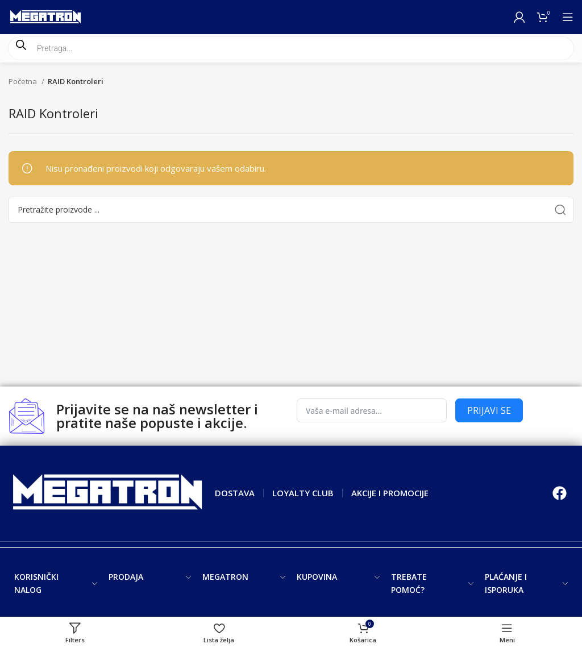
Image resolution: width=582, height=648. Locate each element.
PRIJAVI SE (489, 410)
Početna (24, 81)
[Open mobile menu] (567, 17)
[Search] (291, 210)
